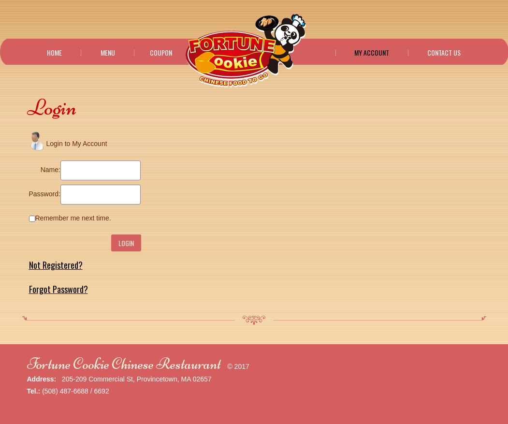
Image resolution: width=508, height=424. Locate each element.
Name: (50, 170)
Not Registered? (56, 265)
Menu (108, 53)
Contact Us (444, 53)
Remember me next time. (73, 218)
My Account (371, 53)
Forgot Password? (58, 289)
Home (54, 53)
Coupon (161, 53)
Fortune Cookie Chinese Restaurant (124, 363)
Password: (44, 194)
